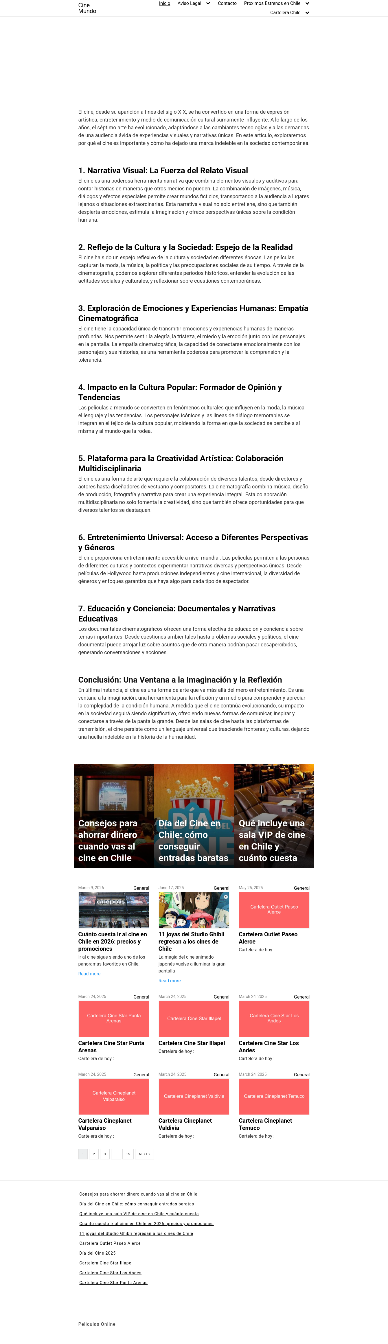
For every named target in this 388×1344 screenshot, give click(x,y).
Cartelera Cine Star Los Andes (111, 1273)
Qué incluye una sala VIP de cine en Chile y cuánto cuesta (139, 1213)
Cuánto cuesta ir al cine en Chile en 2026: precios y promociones (147, 1223)
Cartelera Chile (285, 12)
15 (128, 1154)
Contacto (227, 3)
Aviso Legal (189, 3)
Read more (89, 974)
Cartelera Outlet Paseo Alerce (110, 1243)
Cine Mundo (87, 8)
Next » (144, 1154)
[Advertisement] (194, 59)
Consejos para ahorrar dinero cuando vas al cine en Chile (139, 1194)
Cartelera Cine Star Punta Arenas (114, 1282)
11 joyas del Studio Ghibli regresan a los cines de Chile (136, 1233)
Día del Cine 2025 (98, 1253)
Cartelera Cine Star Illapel (106, 1263)
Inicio (164, 3)
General (141, 888)
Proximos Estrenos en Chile (272, 3)
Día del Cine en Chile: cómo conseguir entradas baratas (137, 1204)
